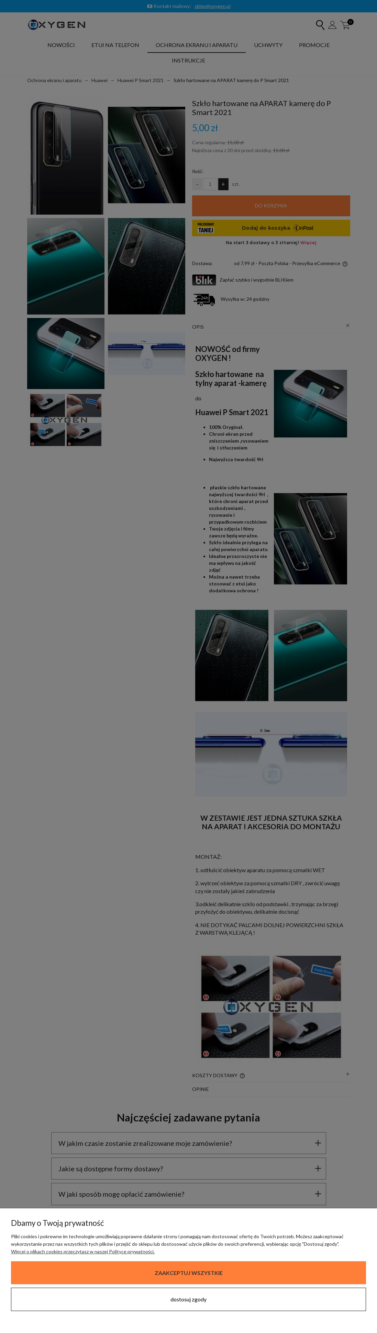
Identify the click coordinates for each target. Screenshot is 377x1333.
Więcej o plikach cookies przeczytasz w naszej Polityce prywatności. (83, 1251)
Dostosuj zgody (188, 1299)
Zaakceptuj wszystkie (189, 1272)
